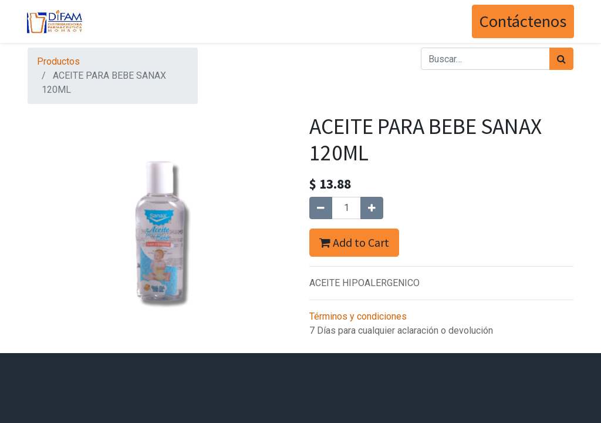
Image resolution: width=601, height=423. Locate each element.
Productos (58, 61)
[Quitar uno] (320, 208)
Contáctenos (522, 21)
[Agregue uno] (371, 208)
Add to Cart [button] (354, 242)
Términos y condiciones (358, 316)
